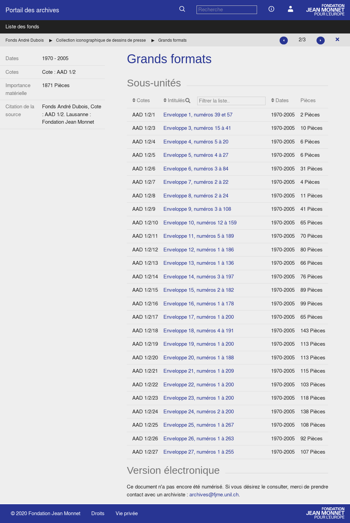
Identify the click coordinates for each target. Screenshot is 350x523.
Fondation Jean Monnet (54, 513)
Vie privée (127, 513)
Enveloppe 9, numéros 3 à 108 (197, 208)
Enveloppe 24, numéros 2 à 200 (198, 411)
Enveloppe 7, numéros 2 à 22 (195, 181)
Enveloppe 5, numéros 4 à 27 (195, 155)
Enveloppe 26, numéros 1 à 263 (198, 438)
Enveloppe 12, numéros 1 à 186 (198, 249)
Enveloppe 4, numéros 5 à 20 (195, 141)
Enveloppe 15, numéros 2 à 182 (198, 289)
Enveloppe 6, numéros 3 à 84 (195, 168)
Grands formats (172, 40)
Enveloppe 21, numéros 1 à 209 (198, 370)
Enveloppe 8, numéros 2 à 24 (195, 195)
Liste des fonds (22, 26)
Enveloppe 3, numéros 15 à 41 (197, 128)
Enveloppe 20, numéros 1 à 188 (198, 357)
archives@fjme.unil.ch (214, 494)
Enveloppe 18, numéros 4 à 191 (198, 330)
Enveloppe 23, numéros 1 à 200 (198, 397)
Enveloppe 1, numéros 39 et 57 (197, 114)
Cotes (141, 100)
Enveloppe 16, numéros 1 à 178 (198, 303)
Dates (280, 100)
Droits (98, 513)
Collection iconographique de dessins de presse (101, 40)
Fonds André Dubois (24, 40)
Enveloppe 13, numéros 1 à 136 (198, 262)
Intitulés (214, 101)
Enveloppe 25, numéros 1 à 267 (198, 424)
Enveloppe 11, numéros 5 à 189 (198, 235)
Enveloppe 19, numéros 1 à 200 (198, 343)
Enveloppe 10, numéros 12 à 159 (200, 222)
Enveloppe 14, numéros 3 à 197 (198, 276)
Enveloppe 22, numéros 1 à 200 (198, 384)
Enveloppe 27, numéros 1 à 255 (198, 451)
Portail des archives (32, 10)
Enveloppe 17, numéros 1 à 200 (198, 316)
